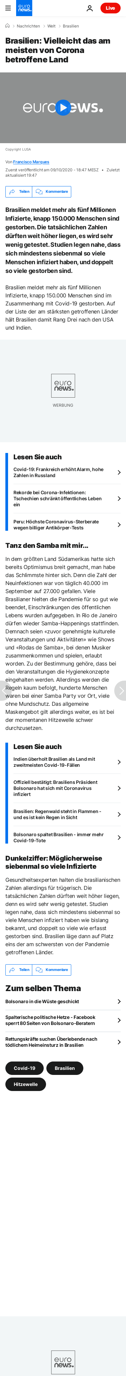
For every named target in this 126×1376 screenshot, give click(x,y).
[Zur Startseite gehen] (24, 8)
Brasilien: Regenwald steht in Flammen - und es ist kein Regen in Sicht (57, 814)
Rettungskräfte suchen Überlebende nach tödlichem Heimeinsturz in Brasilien (51, 1042)
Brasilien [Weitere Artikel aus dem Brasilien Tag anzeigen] (65, 1068)
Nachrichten (28, 26)
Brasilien (71, 26)
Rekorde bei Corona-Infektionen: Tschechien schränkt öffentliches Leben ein (57, 498)
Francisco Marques (31, 161)
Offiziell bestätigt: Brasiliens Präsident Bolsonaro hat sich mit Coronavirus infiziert (55, 788)
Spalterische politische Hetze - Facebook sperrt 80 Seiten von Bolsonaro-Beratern (50, 1020)
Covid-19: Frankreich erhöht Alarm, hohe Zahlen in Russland (58, 472)
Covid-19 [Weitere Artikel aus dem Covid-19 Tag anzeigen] (24, 1068)
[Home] (7, 25)
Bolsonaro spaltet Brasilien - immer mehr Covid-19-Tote (58, 837)
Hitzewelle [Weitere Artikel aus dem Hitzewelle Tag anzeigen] (26, 1084)
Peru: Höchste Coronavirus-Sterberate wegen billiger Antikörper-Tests (56, 524)
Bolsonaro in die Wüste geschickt (42, 1001)
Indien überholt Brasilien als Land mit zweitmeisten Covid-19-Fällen (54, 762)
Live (110, 8)
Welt (51, 26)
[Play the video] (63, 107)
